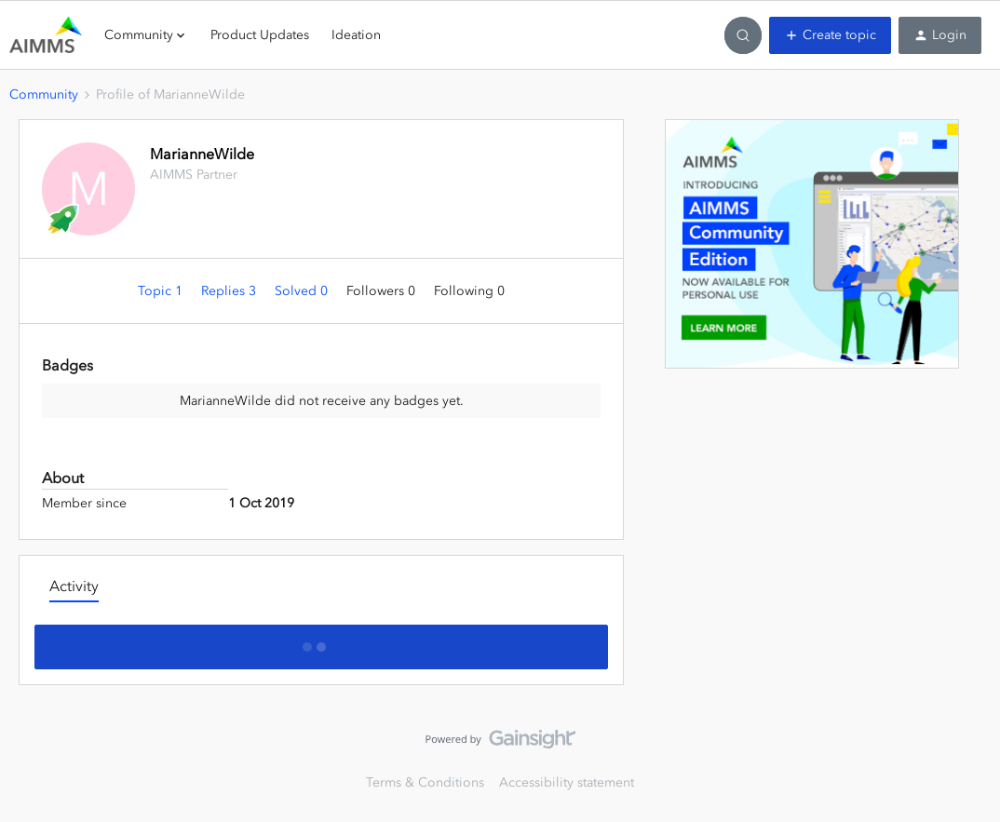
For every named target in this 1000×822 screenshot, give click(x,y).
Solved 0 (303, 291)
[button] (830, 35)
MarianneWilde (202, 153)
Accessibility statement (566, 782)
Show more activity (321, 641)
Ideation (356, 35)
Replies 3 (230, 291)
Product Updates (259, 35)
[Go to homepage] (45, 35)
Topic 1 (162, 291)
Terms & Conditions (425, 782)
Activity (74, 585)
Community (43, 94)
